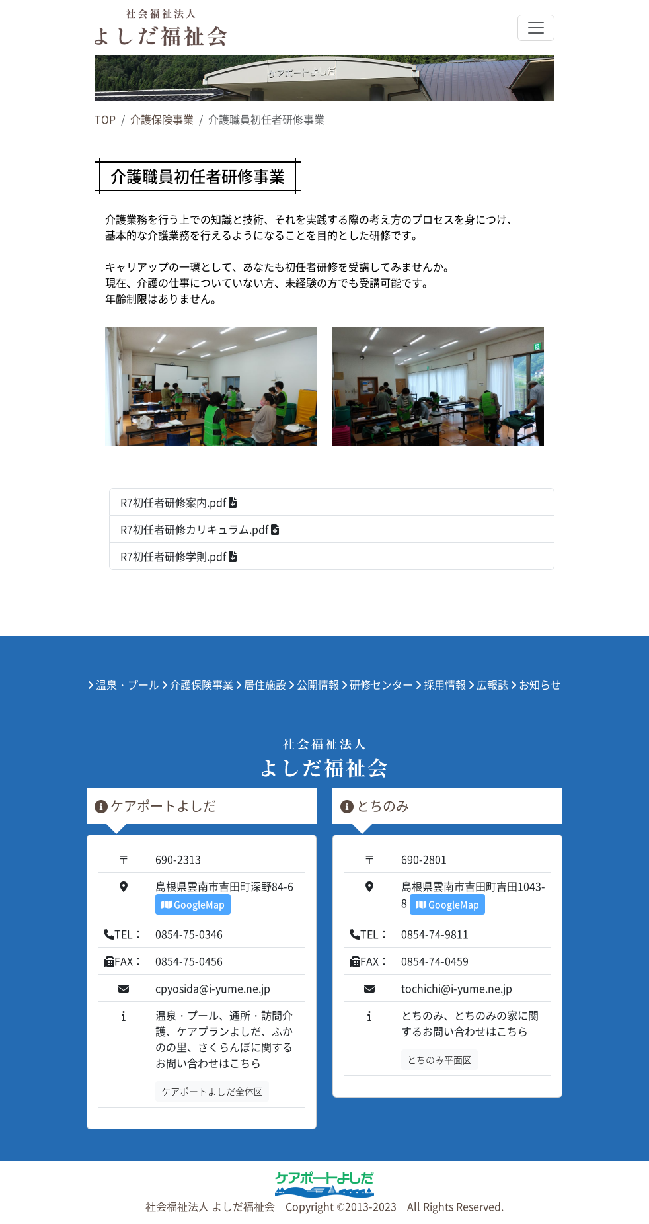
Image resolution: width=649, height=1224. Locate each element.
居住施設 (261, 684)
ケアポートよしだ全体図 (212, 1091)
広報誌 (488, 684)
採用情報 (441, 684)
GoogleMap (193, 904)
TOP (105, 119)
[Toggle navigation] (535, 28)
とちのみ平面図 (439, 1059)
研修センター (377, 684)
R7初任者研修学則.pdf (178, 556)
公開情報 (314, 684)
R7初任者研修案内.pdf (178, 502)
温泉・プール (123, 684)
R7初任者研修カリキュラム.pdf (199, 529)
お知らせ (536, 684)
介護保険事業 (162, 119)
